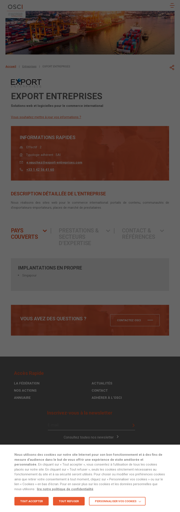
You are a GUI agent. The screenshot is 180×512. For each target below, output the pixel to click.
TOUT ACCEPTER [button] (31, 501)
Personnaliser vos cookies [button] (115, 501)
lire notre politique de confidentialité (65, 489)
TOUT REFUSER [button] (69, 501)
